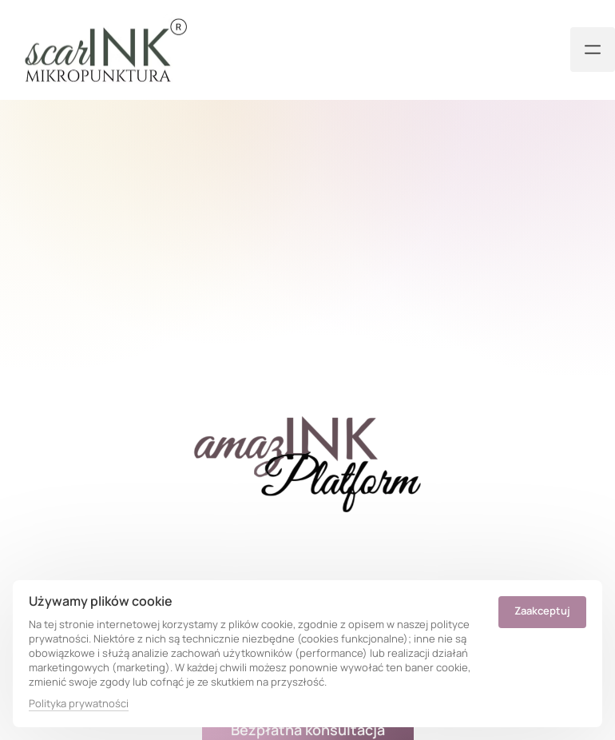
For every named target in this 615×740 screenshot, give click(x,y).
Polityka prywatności (79, 703)
